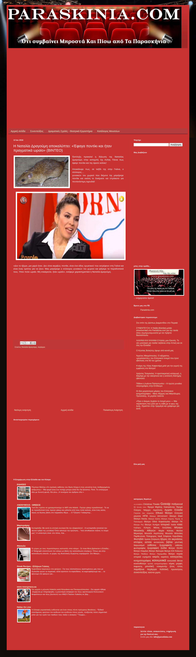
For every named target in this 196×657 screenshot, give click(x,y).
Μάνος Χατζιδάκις (162, 528)
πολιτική (163, 569)
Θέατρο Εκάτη (154, 519)
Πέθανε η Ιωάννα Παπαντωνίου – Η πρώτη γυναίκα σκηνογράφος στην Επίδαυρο (159, 384)
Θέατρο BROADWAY (159, 516)
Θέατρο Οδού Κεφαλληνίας (157, 521)
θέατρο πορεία (176, 554)
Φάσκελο (21, 546)
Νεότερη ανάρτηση (22, 410)
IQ (135, 507)
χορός (157, 572)
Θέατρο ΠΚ (177, 521)
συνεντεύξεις (140, 572)
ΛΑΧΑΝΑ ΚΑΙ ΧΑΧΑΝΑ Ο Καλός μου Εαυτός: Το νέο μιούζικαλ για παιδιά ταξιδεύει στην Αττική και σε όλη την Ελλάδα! (159, 343)
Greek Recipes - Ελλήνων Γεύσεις (33, 566)
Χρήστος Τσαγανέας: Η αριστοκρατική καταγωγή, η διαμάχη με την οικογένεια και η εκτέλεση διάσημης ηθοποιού (158, 376)
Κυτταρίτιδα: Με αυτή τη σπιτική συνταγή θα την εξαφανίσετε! (57, 528)
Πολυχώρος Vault (154, 536)
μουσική (149, 566)
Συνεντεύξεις (36, 131)
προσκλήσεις (177, 569)
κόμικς (172, 563)
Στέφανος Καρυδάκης (173, 536)
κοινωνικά (159, 560)
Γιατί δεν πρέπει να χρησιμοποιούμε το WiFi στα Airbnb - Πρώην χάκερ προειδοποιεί (67, 508)
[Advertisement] (71, 71)
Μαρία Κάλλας (166, 531)
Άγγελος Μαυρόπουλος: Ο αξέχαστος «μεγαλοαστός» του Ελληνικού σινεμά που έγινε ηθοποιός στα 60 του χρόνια (157, 358)
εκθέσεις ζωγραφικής (159, 545)
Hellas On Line (24, 607)
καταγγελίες (176, 556)
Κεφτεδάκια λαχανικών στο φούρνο (46, 569)
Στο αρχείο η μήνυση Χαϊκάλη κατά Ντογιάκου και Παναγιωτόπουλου (60, 589)
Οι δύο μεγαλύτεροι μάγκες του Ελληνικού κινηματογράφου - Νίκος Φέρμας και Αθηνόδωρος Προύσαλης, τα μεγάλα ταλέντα (158, 393)
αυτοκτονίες (159, 542)
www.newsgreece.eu (27, 587)
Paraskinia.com (147, 310)
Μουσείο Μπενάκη (174, 533)
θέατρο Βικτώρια (156, 551)
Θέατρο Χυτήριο (152, 524)
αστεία (148, 542)
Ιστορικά (165, 524)
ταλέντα (151, 572)
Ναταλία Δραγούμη (29, 347)
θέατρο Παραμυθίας (158, 554)
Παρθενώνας (139, 536)
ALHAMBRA (138, 504)
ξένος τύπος (176, 566)
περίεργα (41, 347)
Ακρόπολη (157, 510)
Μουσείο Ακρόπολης (154, 533)
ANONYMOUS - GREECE (29, 505)
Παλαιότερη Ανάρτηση (113, 410)
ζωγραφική (153, 548)
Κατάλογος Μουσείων (108, 131)
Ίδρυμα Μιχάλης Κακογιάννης (161, 507)
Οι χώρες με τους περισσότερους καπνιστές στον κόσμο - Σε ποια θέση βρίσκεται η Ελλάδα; (70, 548)
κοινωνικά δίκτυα (175, 561)
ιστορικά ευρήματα (142, 557)
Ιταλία (173, 524)
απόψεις (138, 542)
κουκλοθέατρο (140, 563)
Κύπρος (147, 528)
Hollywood (177, 504)
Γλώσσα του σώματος (144, 513)
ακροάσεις (177, 539)
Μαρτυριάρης (23, 525)
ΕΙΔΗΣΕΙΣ (21, 484)
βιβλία (169, 542)
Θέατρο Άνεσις (140, 519)
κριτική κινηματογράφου (158, 564)
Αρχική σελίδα (18, 131)
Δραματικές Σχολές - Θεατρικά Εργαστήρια (70, 131)
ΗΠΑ (145, 516)
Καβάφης (137, 528)
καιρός (155, 556)
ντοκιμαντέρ (162, 566)
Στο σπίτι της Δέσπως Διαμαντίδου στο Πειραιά (157, 323)
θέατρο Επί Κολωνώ (173, 551)
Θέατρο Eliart (176, 516)
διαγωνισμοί (139, 545)
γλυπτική (179, 542)
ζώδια (164, 548)
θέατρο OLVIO (176, 548)
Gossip (165, 504)
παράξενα (139, 569)
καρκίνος (165, 557)
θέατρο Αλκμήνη (141, 551)
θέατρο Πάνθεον (141, 554)
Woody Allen (141, 507)
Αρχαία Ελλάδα (174, 510)
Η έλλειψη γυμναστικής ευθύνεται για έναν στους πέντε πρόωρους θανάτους (63, 610)
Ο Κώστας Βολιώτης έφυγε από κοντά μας (155, 350)
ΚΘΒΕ (180, 524)
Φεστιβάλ (139, 539)
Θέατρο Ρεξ (139, 525)
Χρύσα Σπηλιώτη (152, 539)
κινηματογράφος (142, 560)
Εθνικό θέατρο (164, 513)
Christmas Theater (151, 504)
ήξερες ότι (165, 539)
